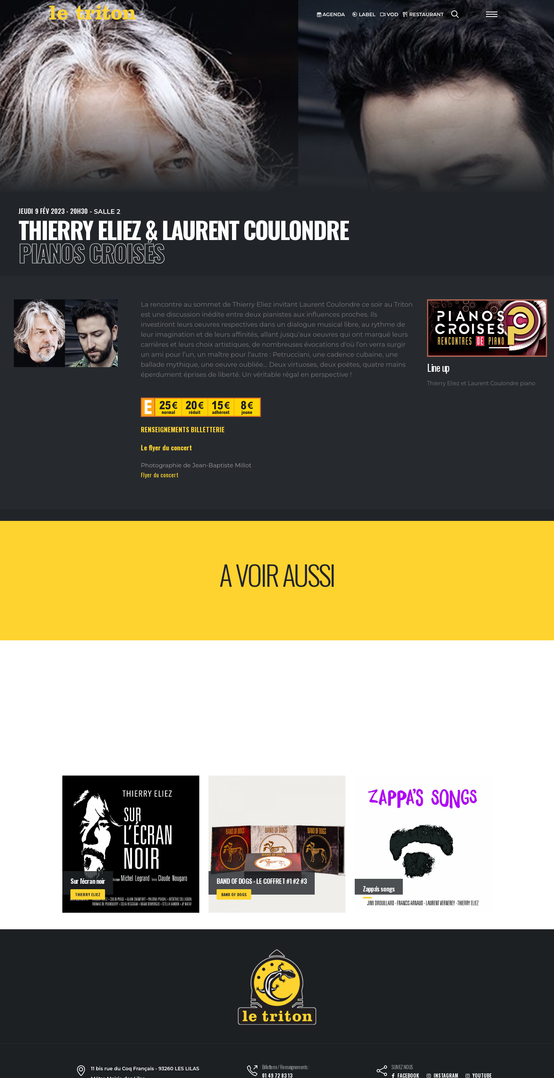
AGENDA (331, 14)
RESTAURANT (423, 14)
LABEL (363, 14)
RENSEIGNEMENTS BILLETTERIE (183, 429)
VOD (389, 14)
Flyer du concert (160, 474)
